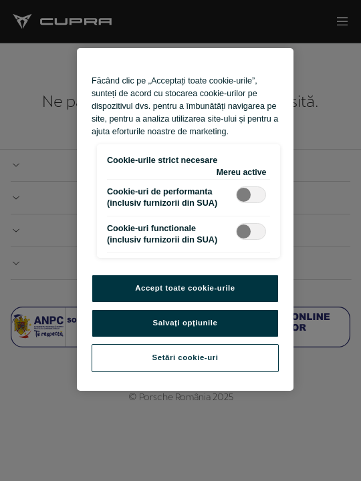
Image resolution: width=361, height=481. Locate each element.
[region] (185, 219)
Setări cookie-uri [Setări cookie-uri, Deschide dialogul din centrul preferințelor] (185, 357)
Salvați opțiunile (185, 323)
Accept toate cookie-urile (185, 288)
